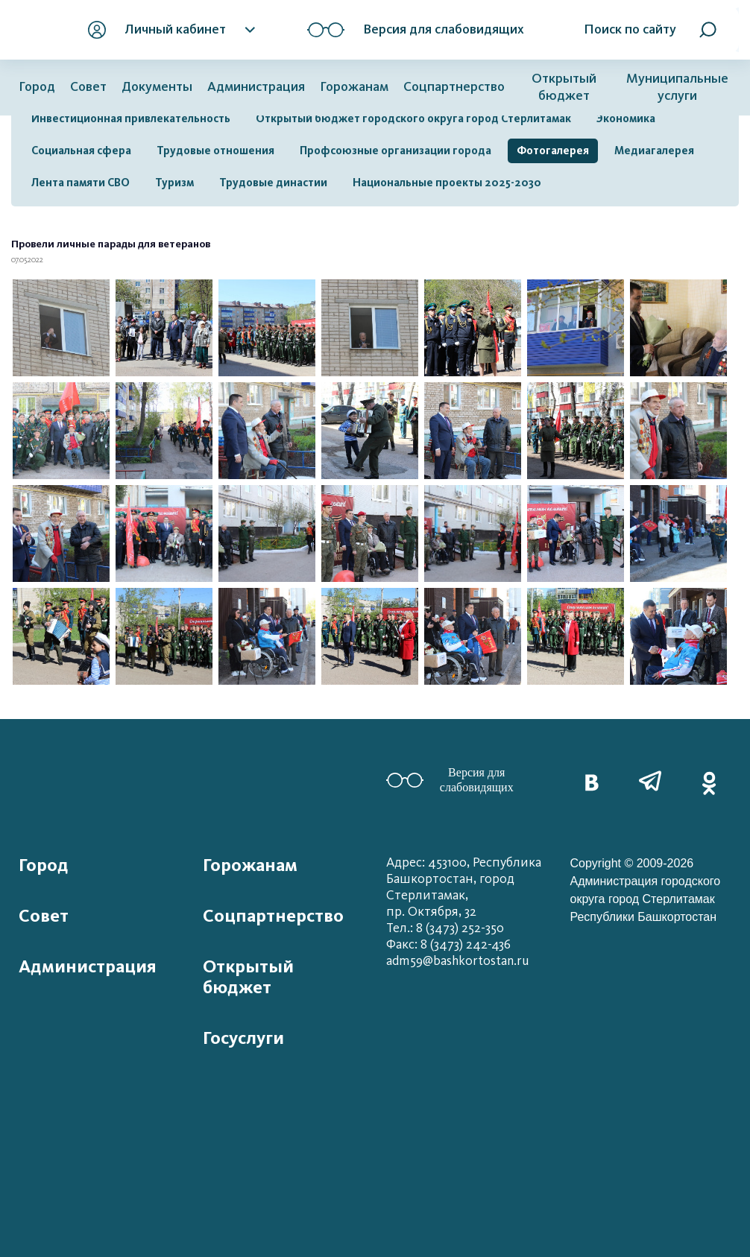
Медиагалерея (654, 150)
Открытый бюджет (564, 87)
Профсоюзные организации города (395, 150)
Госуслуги (243, 1038)
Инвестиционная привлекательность (130, 118)
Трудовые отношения (215, 150)
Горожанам (354, 87)
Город (37, 87)
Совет (88, 87)
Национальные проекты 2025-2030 (447, 182)
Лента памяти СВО (80, 182)
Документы (157, 87)
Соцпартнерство (454, 87)
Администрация (256, 87)
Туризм (174, 182)
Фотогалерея (553, 150)
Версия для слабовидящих (450, 780)
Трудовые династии (273, 182)
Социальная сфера (81, 150)
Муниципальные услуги (677, 87)
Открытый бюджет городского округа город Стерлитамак (413, 118)
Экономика (625, 118)
